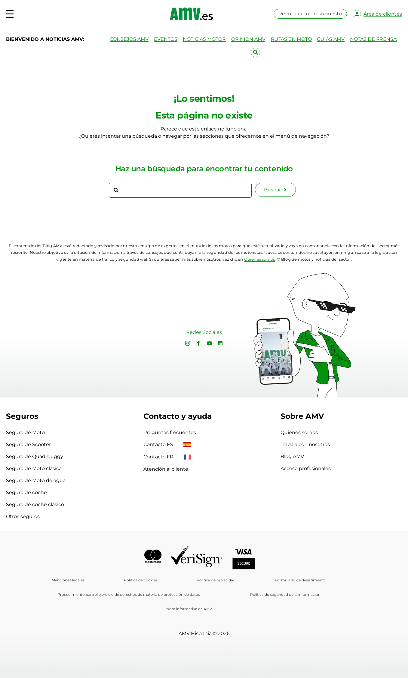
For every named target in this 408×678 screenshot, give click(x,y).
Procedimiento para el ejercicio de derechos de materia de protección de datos (128, 594)
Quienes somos (299, 432)
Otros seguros (23, 516)
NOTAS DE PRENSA (373, 39)
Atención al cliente (165, 469)
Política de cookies (141, 580)
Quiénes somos (259, 259)
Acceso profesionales (306, 468)
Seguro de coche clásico (35, 504)
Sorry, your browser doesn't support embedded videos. (80, 333)
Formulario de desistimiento (300, 580)
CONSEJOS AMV (129, 39)
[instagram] (187, 343)
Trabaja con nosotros (305, 444)
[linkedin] (220, 343)
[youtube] (209, 343)
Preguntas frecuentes (169, 432)
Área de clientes (383, 14)
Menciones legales (68, 580)
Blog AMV (292, 456)
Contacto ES (167, 444)
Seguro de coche (26, 492)
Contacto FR (167, 457)
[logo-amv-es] (191, 10)
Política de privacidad (216, 580)
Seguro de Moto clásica (34, 468)
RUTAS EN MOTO (291, 39)
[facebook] (198, 343)
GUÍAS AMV (331, 39)
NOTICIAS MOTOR (204, 39)
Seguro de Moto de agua (36, 480)
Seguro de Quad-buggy (34, 456)
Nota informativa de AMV (189, 609)
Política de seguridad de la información (285, 594)
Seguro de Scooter (28, 444)
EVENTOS (165, 39)
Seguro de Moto (25, 432)
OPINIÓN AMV (248, 39)
